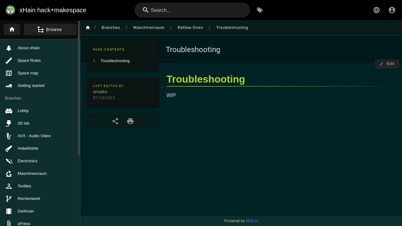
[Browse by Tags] (260, 10)
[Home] (12, 29)
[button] (376, 10)
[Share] (115, 121)
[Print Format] (130, 121)
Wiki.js (252, 221)
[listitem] (122, 61)
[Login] (391, 10)
